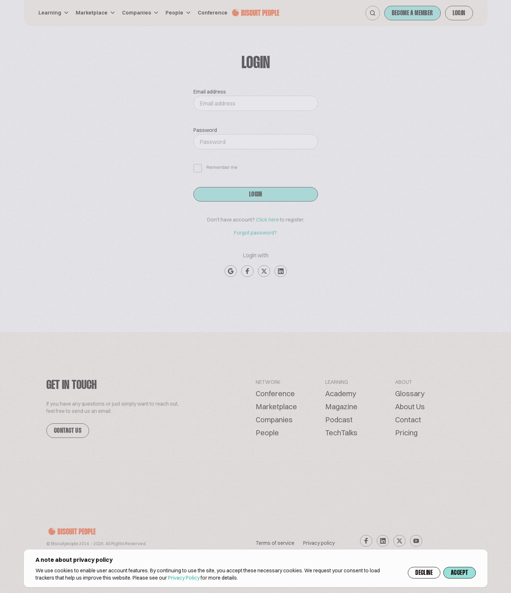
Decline (424, 573)
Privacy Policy (184, 578)
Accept (459, 573)
